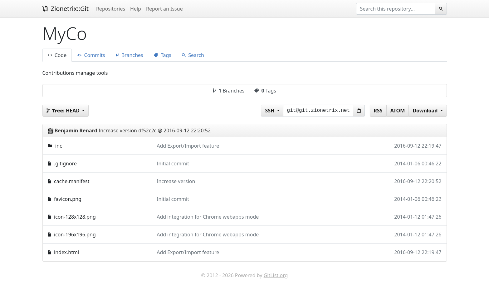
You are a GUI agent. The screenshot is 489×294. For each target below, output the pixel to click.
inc (58, 145)
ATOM (397, 110)
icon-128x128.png (75, 216)
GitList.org (276, 275)
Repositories (110, 8)
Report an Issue (164, 8)
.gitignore (65, 163)
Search (193, 55)
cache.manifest (71, 181)
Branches (129, 55)
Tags (162, 55)
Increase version (176, 181)
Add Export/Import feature (188, 145)
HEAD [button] (63, 110)
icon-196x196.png (75, 234)
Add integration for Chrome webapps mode (208, 216)
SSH (270, 110)
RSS (378, 110)
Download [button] (426, 110)
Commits (91, 55)
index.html (66, 252)
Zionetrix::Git (65, 8)
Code (57, 55)
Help (135, 8)
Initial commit (173, 163)
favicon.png (67, 199)
